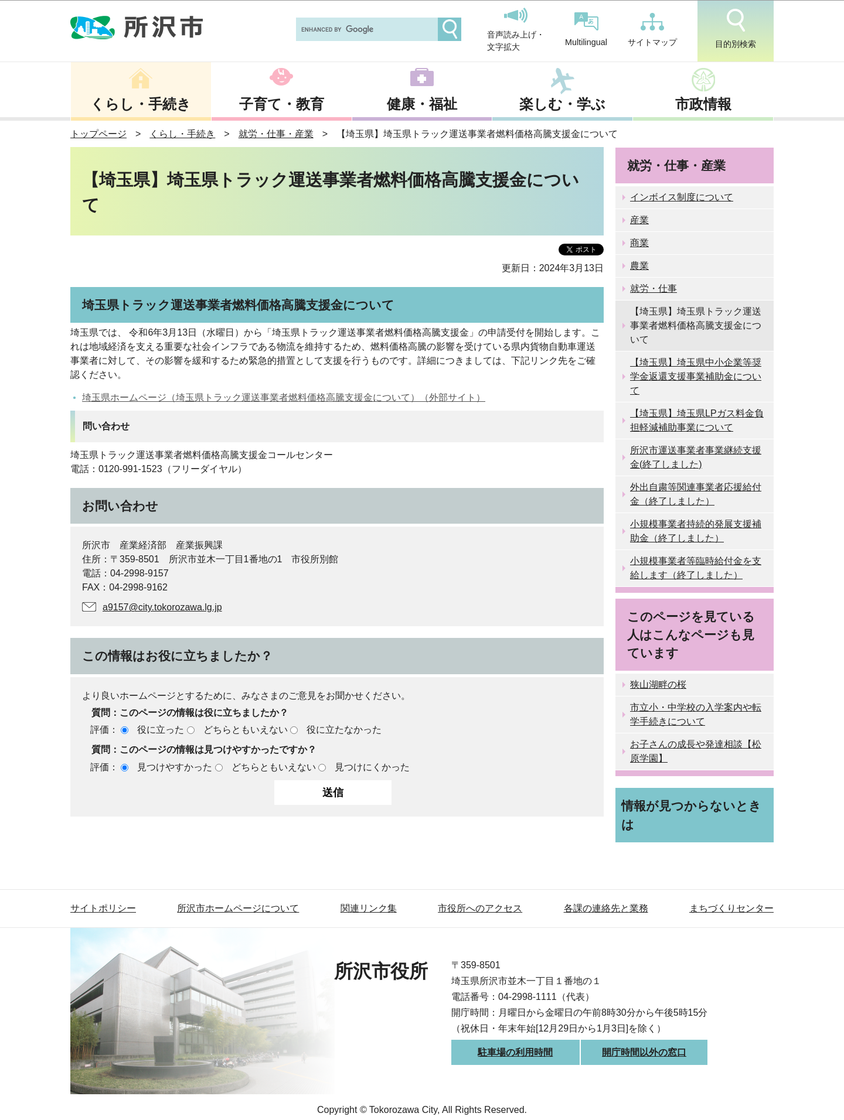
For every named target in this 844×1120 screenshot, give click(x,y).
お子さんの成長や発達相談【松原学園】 (695, 751)
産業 (639, 220)
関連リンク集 (369, 908)
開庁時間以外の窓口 (644, 1052)
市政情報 (703, 104)
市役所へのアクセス (480, 908)
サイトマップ (652, 30)
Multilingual (586, 29)
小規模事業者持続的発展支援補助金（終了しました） (695, 531)
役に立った (160, 730)
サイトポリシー (103, 908)
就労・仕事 (653, 288)
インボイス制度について (681, 197)
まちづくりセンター (731, 908)
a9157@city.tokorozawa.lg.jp (162, 607)
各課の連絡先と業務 (606, 908)
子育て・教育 (281, 104)
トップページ (98, 134)
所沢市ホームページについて (238, 908)
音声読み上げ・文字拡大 (515, 30)
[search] (365, 29)
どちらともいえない (245, 730)
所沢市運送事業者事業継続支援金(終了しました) (695, 457)
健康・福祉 (422, 104)
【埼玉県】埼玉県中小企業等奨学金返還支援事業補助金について (695, 376)
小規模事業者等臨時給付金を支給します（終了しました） (695, 568)
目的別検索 (735, 29)
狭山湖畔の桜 (658, 684)
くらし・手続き (140, 104)
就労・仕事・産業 (276, 134)
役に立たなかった (344, 730)
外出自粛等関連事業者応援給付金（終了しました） (695, 494)
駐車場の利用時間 (515, 1052)
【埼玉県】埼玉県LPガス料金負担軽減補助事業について (697, 420)
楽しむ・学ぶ (562, 104)
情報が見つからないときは (691, 815)
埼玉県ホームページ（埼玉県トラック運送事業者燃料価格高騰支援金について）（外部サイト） (283, 397)
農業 (639, 266)
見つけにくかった (372, 767)
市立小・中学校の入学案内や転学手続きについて (695, 714)
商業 (639, 243)
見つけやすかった (174, 767)
